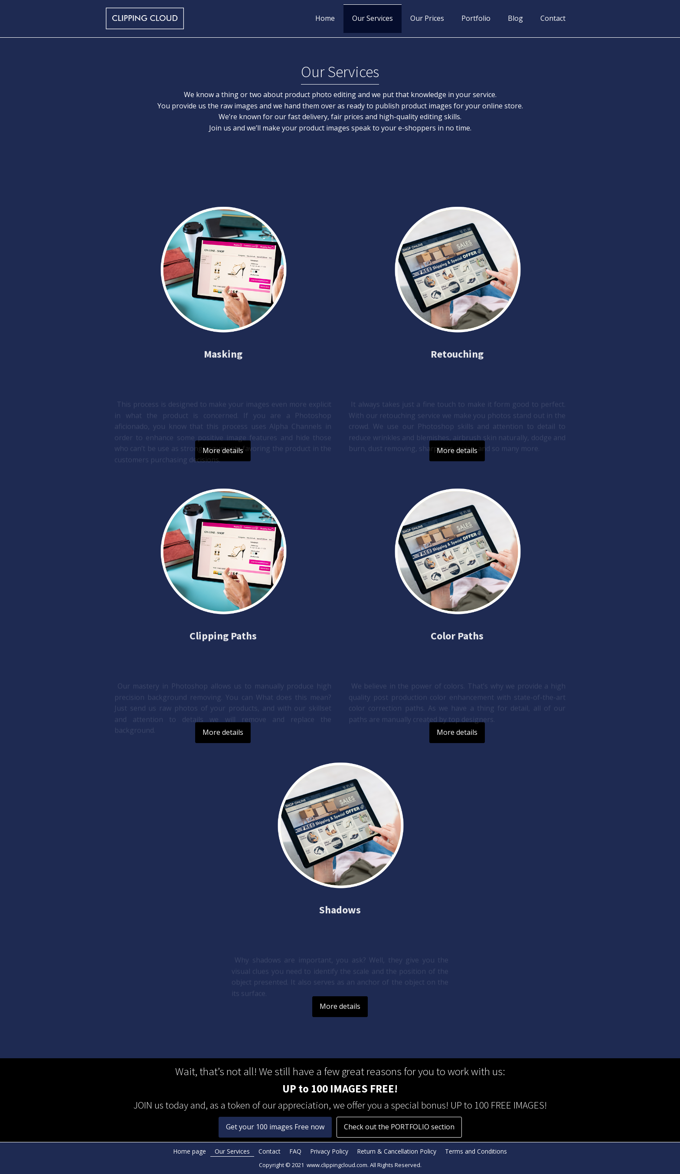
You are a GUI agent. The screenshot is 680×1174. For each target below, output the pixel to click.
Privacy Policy (329, 1151)
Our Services (372, 18)
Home (325, 18)
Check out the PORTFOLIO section (399, 1127)
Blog (515, 18)
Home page (189, 1151)
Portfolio (475, 18)
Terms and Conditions (476, 1151)
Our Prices (427, 18)
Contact (553, 18)
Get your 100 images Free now (275, 1127)
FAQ (295, 1151)
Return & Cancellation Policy (396, 1151)
